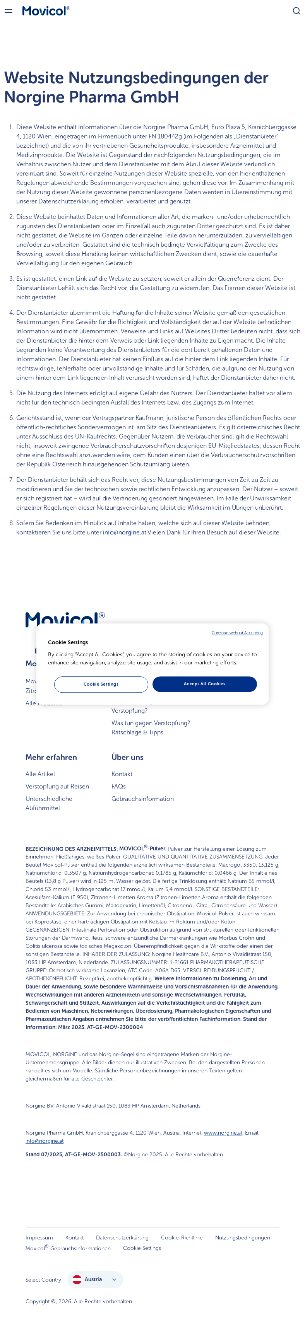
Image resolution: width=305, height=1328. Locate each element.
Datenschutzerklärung (122, 1237)
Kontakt (121, 774)
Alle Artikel (40, 774)
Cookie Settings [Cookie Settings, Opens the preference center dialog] (101, 684)
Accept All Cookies (204, 683)
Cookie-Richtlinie (182, 1237)
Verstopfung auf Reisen (57, 786)
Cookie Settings (142, 1248)
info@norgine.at (124, 532)
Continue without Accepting (237, 632)
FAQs (118, 786)
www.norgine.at (223, 1133)
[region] (152, 664)
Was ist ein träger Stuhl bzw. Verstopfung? (149, 706)
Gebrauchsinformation (142, 798)
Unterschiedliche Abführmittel (49, 803)
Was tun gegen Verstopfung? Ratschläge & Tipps (150, 727)
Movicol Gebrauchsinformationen (68, 1248)
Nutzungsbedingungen (242, 1237)
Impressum (39, 1237)
